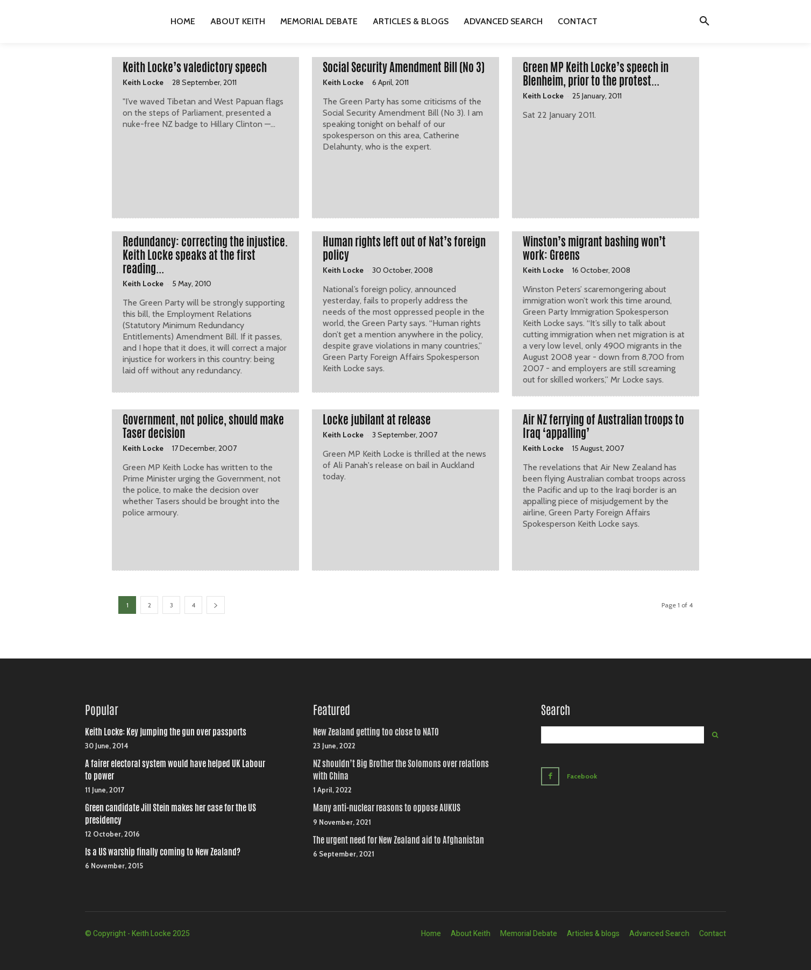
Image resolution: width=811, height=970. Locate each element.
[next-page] (216, 605)
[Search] (715, 735)
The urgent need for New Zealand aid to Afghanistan (398, 840)
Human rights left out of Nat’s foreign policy (404, 248)
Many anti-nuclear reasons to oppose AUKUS (386, 808)
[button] (704, 21)
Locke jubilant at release (377, 420)
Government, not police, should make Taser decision (203, 426)
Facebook (584, 775)
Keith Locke (143, 82)
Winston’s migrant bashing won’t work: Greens (594, 248)
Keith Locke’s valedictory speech (195, 67)
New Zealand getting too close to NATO (376, 732)
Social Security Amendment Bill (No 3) (404, 67)
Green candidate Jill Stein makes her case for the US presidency (170, 814)
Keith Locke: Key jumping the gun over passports (165, 732)
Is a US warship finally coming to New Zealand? (162, 852)
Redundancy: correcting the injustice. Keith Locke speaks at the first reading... (205, 255)
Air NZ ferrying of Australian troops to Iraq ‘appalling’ (603, 426)
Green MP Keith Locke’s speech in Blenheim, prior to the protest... (595, 74)
